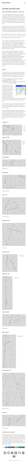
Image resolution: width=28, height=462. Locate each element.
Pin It (13, 447)
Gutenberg (4, 56)
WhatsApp (16, 447)
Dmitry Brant (6, 3)
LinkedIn (20, 447)
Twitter (6, 447)
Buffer (23, 447)
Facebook (9, 447)
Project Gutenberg (12, 82)
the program (9, 78)
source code (4, 80)
